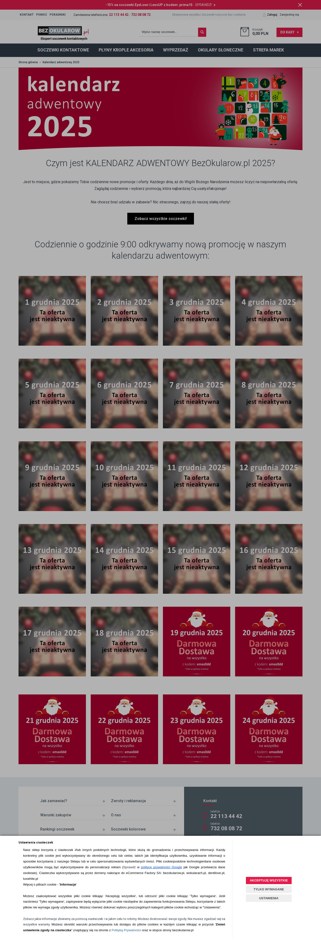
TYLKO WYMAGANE (269, 889)
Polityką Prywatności (126, 930)
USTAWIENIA (269, 898)
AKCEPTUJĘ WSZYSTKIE (269, 880)
